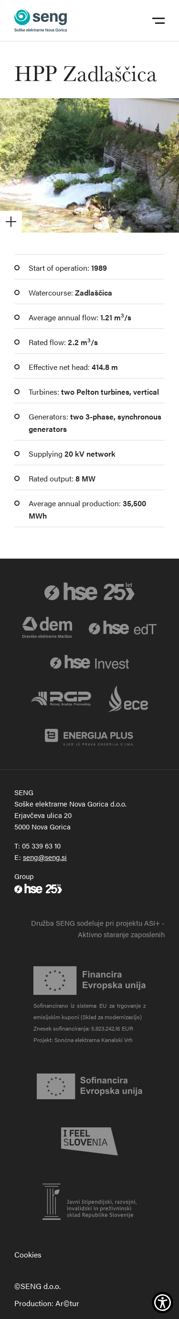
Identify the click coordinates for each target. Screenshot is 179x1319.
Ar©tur (67, 1303)
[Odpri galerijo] (89, 165)
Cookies (28, 1254)
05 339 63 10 (41, 845)
